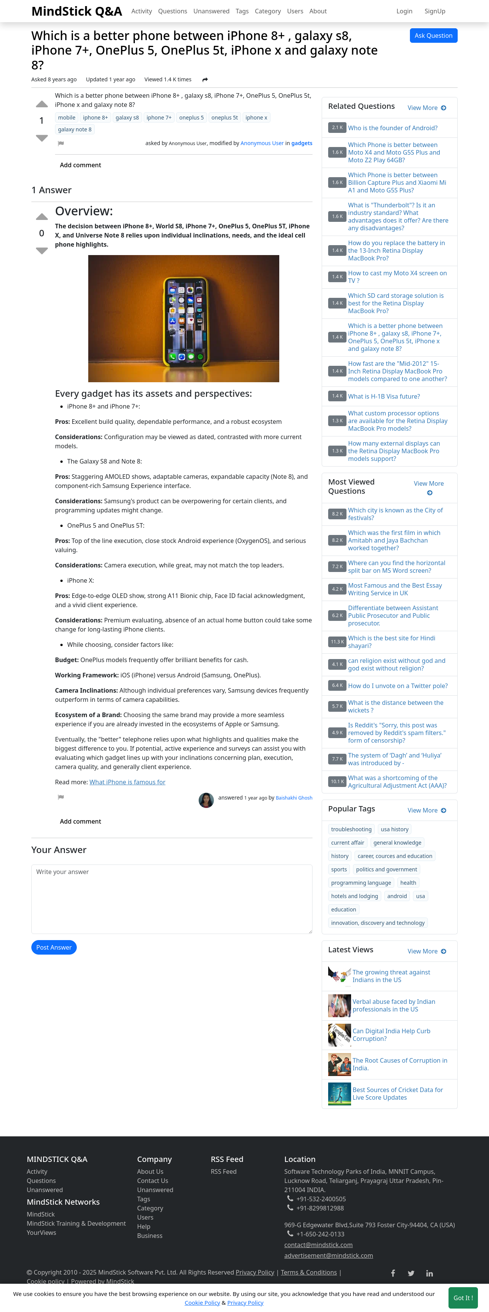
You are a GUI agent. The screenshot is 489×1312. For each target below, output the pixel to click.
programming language (361, 882)
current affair (347, 842)
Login (405, 11)
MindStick (41, 1214)
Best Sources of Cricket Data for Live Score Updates (398, 1093)
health (408, 882)
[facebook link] (393, 1273)
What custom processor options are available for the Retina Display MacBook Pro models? (397, 420)
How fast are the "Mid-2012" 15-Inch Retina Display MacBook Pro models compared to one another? (397, 371)
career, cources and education (395, 856)
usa (420, 896)
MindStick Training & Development (76, 1223)
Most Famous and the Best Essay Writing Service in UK (395, 589)
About (318, 11)
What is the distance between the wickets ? (396, 706)
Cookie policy (46, 1281)
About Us (150, 1171)
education (343, 909)
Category (268, 11)
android (397, 896)
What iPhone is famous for (127, 782)
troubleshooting (351, 829)
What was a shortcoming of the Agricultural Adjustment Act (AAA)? (397, 781)
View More (427, 107)
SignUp (435, 11)
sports (339, 869)
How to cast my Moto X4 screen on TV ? (397, 276)
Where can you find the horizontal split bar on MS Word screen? (396, 566)
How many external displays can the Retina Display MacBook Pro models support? (394, 450)
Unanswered (211, 11)
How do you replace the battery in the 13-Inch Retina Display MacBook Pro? (396, 250)
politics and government (386, 869)
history (339, 856)
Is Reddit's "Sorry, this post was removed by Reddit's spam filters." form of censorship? (397, 732)
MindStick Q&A (76, 11)
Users (295, 11)
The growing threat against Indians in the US (391, 976)
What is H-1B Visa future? (384, 396)
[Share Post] (205, 79)
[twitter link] (411, 1274)
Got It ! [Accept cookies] (463, 1298)
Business (149, 1235)
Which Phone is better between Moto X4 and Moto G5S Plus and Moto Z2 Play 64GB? (394, 152)
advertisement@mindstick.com (328, 1255)
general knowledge (398, 842)
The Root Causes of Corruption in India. (400, 1064)
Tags (242, 11)
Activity (141, 11)
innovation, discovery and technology (378, 922)
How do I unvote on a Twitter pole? (398, 686)
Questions (172, 11)
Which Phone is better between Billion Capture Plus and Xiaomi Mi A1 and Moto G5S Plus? (397, 182)
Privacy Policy (255, 1272)
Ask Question (434, 35)
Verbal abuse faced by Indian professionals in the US (394, 1005)
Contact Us (152, 1180)
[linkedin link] (429, 1274)
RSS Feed (224, 1171)
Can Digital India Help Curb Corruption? (392, 1034)
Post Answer (54, 947)
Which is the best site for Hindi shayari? (391, 642)
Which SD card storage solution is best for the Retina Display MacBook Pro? (396, 303)
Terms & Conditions (309, 1272)
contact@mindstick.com (318, 1245)
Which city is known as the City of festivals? (395, 514)
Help (144, 1226)
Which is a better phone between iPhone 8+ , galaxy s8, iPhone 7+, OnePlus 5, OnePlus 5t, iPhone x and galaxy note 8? (395, 337)
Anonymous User (262, 143)
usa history (394, 829)
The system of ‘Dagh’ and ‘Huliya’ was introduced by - (394, 759)
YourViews (41, 1232)
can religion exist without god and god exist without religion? (396, 664)
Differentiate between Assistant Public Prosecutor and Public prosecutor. (393, 615)
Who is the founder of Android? (392, 128)
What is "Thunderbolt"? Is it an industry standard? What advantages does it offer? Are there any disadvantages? (398, 216)
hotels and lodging (354, 896)
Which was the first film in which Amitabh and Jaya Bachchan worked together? (394, 540)
